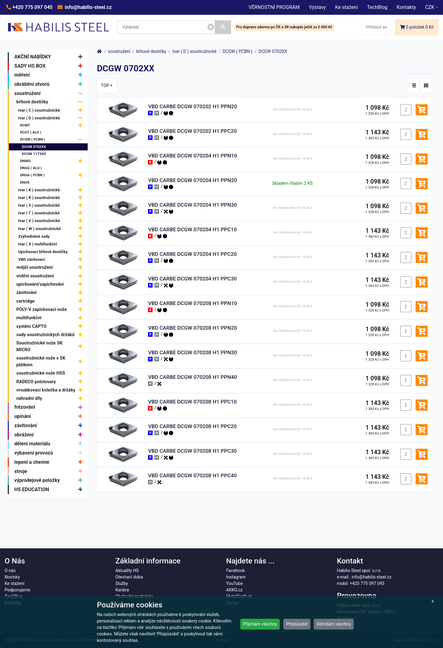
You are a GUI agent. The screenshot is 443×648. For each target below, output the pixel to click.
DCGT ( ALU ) (30, 132)
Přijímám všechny (260, 624)
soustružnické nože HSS (51, 373)
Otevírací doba (129, 576)
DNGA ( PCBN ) (53, 175)
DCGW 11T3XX (34, 154)
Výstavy (317, 7)
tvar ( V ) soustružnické (52, 221)
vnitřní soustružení (51, 276)
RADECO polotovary (51, 382)
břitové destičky (51, 102)
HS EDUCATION (50, 489)
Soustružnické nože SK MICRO (51, 346)
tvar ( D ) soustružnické (52, 118)
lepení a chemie (50, 462)
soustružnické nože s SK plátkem (51, 362)
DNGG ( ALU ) (31, 168)
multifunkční (51, 318)
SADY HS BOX (50, 66)
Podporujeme (17, 589)
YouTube (234, 583)
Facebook (235, 570)
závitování (51, 292)
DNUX (25, 182)
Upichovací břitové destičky (52, 252)
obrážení (50, 434)
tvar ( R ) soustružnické (52, 197)
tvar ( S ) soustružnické (52, 205)
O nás (10, 570)
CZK (429, 7)
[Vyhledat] (223, 27)
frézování (50, 407)
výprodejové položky (50, 480)
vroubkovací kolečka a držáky (51, 390)
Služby (121, 583)
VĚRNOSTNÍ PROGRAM (274, 7)
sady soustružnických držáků (51, 335)
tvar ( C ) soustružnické (52, 110)
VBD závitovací (52, 259)
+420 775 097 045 (32, 7)
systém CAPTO (51, 326)
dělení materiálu (50, 444)
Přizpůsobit (297, 624)
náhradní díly (51, 398)
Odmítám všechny (334, 624)
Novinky (12, 576)
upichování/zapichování (51, 284)
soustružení (50, 93)
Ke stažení (346, 7)
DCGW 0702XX (34, 147)
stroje (50, 471)
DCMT (53, 125)
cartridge (51, 301)
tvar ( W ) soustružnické (52, 229)
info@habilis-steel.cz (88, 7)
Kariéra (122, 589)
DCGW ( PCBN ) (53, 139)
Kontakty (406, 7)
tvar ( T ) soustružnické (52, 213)
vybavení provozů (50, 453)
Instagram (235, 576)
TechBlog (377, 7)
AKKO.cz (234, 589)
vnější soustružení (51, 268)
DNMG (53, 161)
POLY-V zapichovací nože (51, 309)
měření (50, 75)
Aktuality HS (127, 570)
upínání (50, 416)
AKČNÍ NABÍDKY (50, 57)
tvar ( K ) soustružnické (52, 190)
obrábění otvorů (50, 84)
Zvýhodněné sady (52, 236)
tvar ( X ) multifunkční (52, 244)
